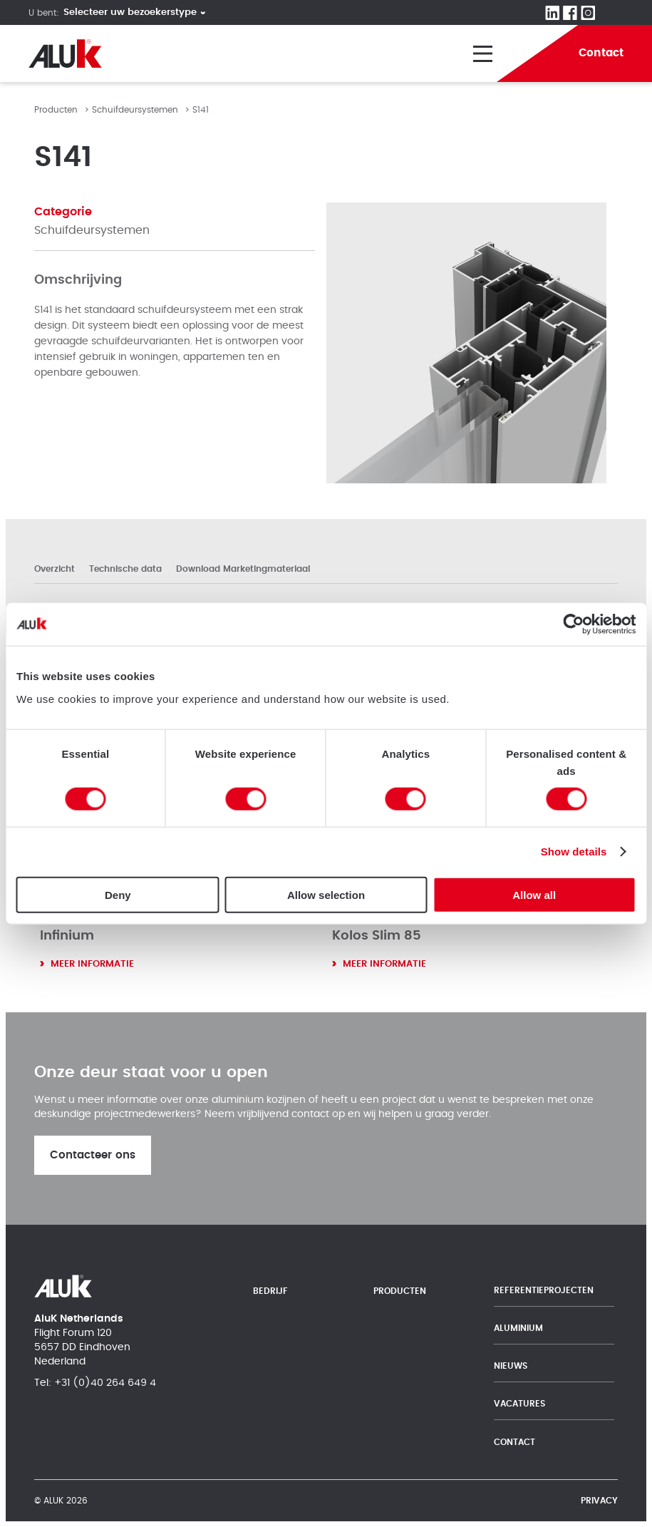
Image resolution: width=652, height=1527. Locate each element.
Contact (514, 1442)
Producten (56, 110)
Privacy (599, 1500)
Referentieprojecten (544, 1290)
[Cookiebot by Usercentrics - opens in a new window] (573, 624)
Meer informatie (92, 964)
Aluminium (518, 1328)
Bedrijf (270, 1291)
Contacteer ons (92, 1155)
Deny (118, 894)
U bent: (44, 13)
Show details (574, 851)
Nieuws (510, 1366)
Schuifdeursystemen (135, 110)
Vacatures (519, 1403)
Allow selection (326, 894)
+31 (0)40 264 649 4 (105, 1383)
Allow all (534, 894)
